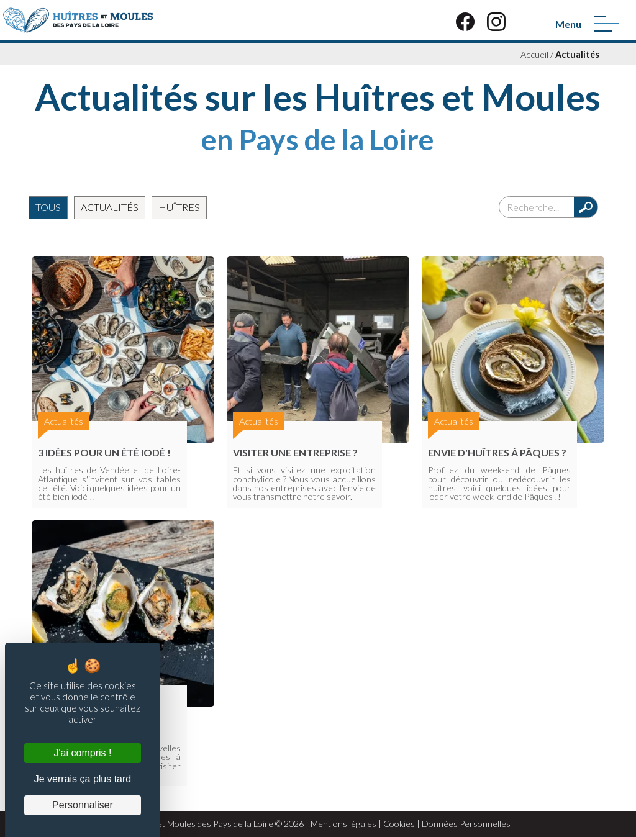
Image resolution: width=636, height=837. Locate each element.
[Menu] (606, 23)
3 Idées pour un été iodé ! (104, 452)
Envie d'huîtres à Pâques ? (497, 452)
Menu (568, 24)
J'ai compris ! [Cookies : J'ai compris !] (83, 753)
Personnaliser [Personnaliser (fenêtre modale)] (82, 805)
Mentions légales (343, 823)
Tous (48, 207)
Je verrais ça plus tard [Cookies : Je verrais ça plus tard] (83, 779)
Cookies (399, 823)
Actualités (577, 54)
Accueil (534, 54)
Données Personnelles (466, 823)
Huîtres (179, 207)
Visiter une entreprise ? (295, 452)
